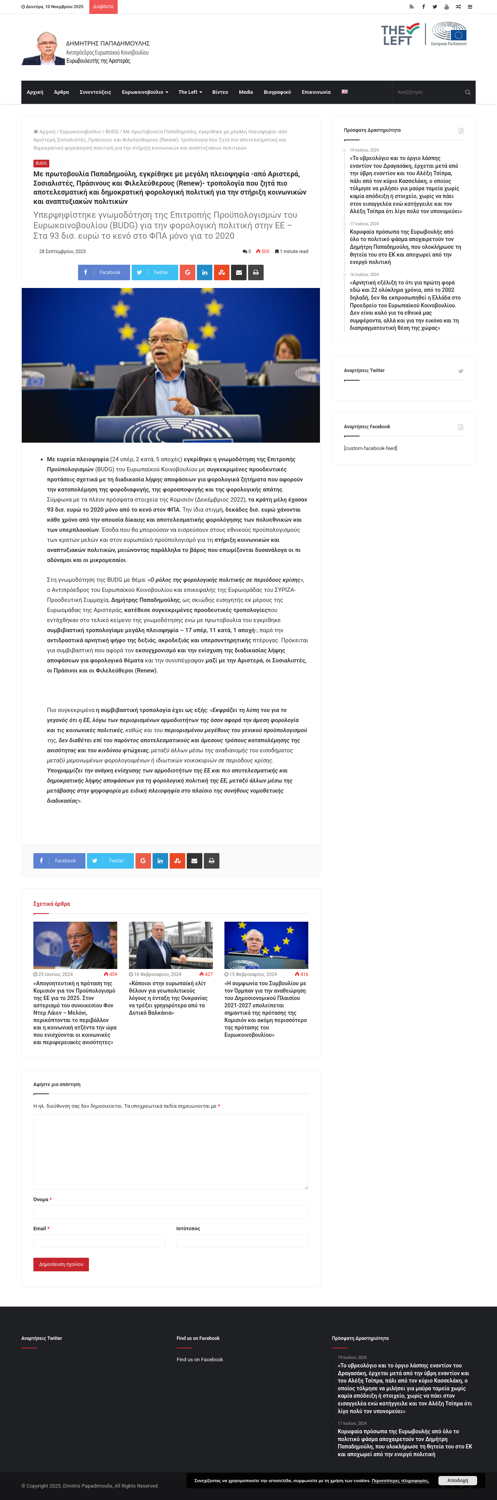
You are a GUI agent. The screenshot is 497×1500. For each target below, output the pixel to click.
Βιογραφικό (277, 92)
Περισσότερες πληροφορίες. (400, 1480)
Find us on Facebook (200, 1359)
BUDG (112, 131)
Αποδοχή (457, 1480)
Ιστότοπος (188, 1228)
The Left (188, 92)
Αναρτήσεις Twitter (364, 370)
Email (41, 1228)
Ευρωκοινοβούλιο (142, 92)
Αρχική (35, 92)
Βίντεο (220, 92)
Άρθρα (61, 92)
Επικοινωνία (316, 92)
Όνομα (42, 1199)
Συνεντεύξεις (95, 92)
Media (246, 92)
